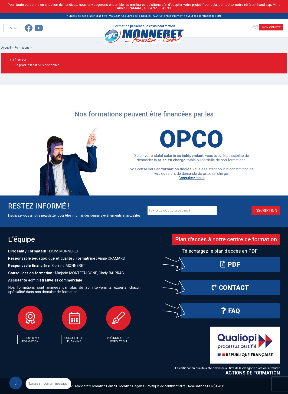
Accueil (6, 47)
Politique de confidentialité (166, 386)
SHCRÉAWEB (214, 386)
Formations (22, 47)
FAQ (230, 311)
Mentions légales (131, 386)
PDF (230, 264)
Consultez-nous (191, 178)
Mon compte (271, 27)
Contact (230, 287)
